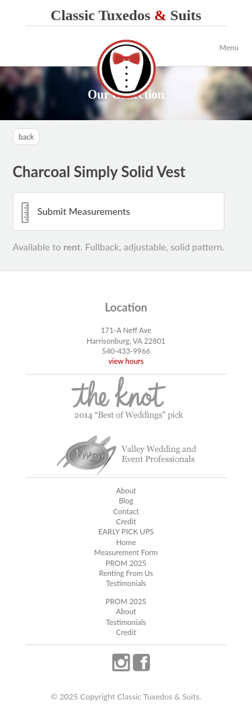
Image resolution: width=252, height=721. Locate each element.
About (126, 490)
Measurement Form (126, 552)
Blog (126, 500)
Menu (229, 47)
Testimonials (126, 583)
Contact (125, 511)
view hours (126, 360)
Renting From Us (126, 573)
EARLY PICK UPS (126, 531)
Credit (126, 521)
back (26, 136)
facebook (141, 663)
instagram (121, 663)
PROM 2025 (126, 563)
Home (126, 542)
